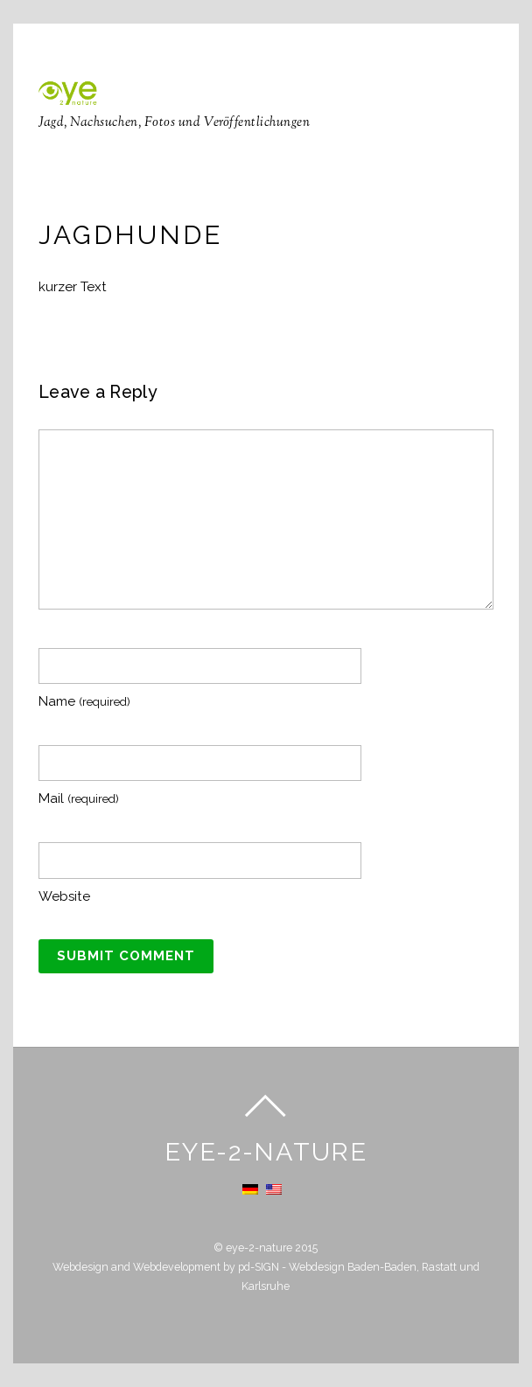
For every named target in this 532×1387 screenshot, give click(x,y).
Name (84, 701)
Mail (78, 798)
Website (64, 896)
